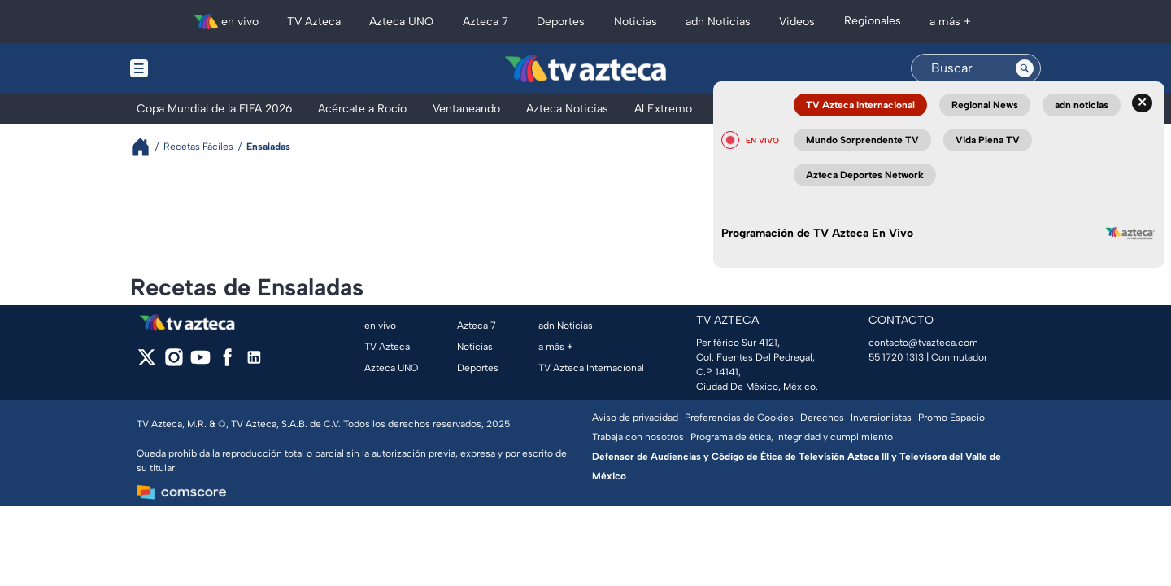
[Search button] (1025, 68)
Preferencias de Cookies (739, 417)
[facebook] (227, 362)
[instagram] (173, 362)
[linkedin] (254, 362)
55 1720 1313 (896, 357)
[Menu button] (195, 68)
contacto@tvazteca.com (923, 342)
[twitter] (147, 362)
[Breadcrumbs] (146, 147)
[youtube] (200, 362)
